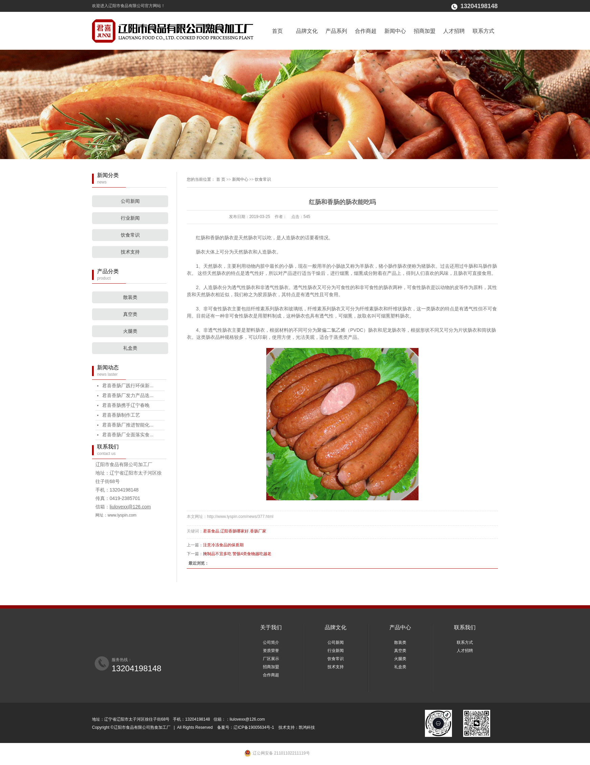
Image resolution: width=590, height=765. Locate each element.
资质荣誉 (271, 650)
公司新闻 (130, 201)
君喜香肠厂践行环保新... (128, 385)
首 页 (220, 179)
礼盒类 (130, 348)
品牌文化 (307, 31)
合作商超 (366, 31)
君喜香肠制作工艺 (121, 415)
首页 (277, 31)
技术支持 (130, 252)
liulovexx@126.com (130, 506)
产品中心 (400, 627)
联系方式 (483, 31)
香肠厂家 (258, 531)
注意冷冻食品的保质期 (223, 545)
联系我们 (465, 627)
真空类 (130, 314)
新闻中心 (395, 31)
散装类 (130, 297)
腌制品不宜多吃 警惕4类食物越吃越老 (237, 553)
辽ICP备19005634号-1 (254, 727)
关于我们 (271, 627)
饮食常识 (130, 235)
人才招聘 (454, 31)
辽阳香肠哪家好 (234, 531)
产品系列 (336, 31)
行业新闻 (130, 218)
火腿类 (130, 331)
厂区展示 (271, 658)
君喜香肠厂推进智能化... (128, 425)
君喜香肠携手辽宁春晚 (126, 405)
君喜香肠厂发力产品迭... (128, 395)
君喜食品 (211, 531)
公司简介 (271, 642)
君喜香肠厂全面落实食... (128, 434)
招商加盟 (424, 31)
